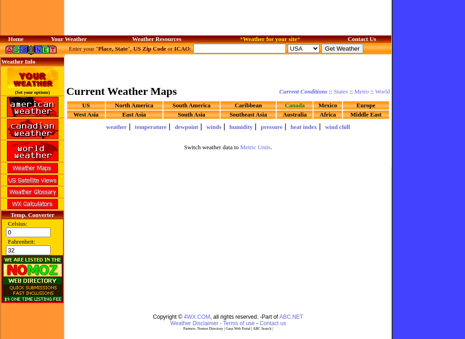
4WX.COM (197, 317)
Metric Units (255, 147)
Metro (362, 91)
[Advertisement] (228, 69)
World (382, 91)
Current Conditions (303, 91)
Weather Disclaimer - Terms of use (212, 323)
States (341, 91)
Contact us (273, 323)
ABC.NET (291, 317)
